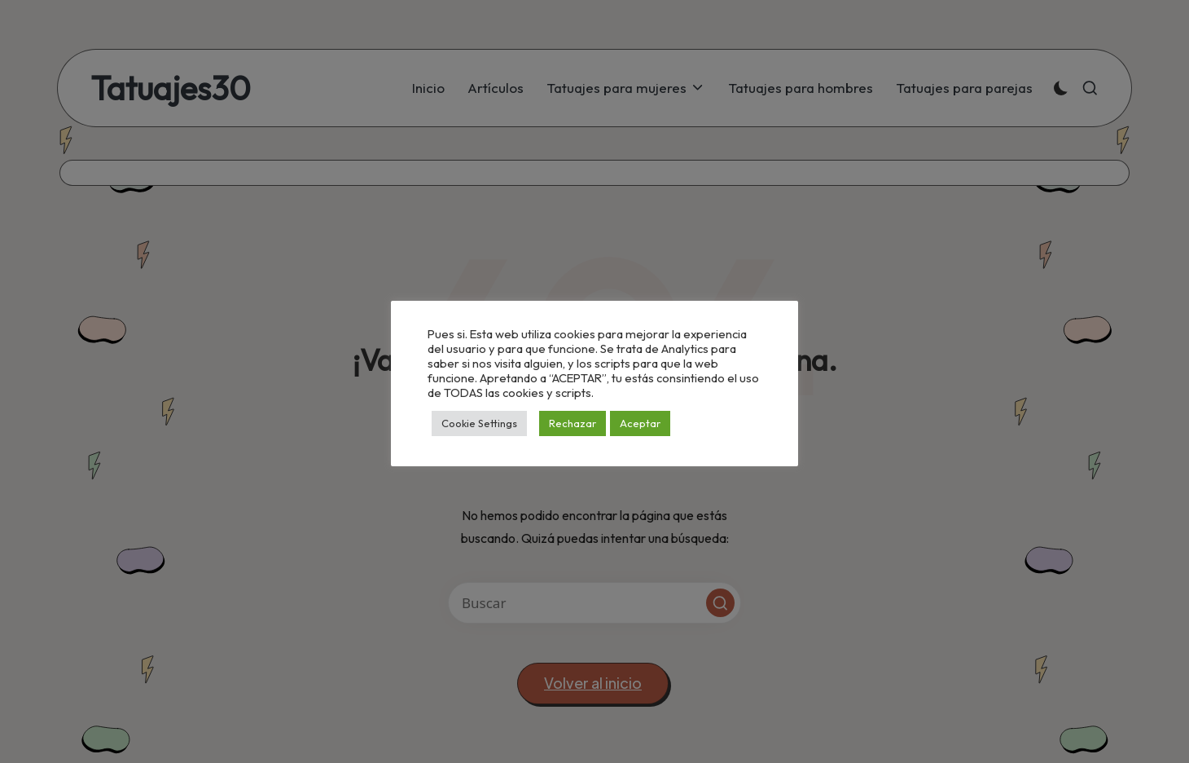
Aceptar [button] (640, 423)
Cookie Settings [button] (479, 423)
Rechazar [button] (572, 423)
